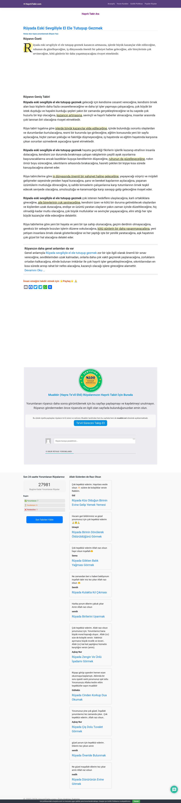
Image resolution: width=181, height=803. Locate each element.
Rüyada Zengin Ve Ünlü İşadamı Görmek (87, 659)
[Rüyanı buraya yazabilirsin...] (95, 441)
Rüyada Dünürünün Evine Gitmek (88, 782)
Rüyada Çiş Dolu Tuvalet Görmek (87, 729)
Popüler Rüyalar (151, 4)
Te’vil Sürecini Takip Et (90, 423)
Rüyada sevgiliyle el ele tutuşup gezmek (71, 253)
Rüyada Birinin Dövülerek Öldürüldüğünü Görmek (88, 534)
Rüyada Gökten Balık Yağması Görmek (85, 563)
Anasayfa (111, 4)
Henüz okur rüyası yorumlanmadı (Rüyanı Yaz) (40, 34)
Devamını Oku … (35, 270)
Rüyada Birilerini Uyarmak (88, 616)
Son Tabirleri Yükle (44, 519)
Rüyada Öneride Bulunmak (89, 755)
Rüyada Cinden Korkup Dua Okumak (89, 697)
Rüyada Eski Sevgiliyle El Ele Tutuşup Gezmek (63, 28)
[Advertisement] (90, 77)
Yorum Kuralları (122, 4)
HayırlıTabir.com (32, 4)
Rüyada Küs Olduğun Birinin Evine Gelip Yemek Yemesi (89, 503)
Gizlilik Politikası (136, 4)
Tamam (136, 801)
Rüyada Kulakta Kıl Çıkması (89, 592)
